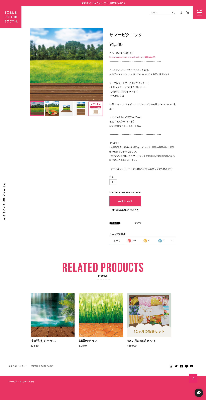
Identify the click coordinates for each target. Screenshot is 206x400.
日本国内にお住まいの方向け (125, 209)
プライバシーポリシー (18, 367)
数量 (111, 177)
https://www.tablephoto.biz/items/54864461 (132, 57)
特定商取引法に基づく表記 (42, 367)
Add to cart (125, 201)
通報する (138, 223)
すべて (117, 240)
